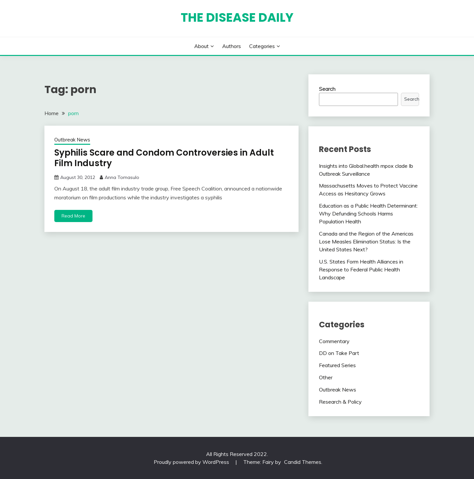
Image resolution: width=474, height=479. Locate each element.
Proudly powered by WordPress (192, 462)
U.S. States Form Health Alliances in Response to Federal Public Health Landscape (361, 269)
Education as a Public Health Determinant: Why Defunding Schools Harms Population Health (368, 213)
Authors (231, 46)
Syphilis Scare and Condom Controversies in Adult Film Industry (164, 158)
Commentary (334, 341)
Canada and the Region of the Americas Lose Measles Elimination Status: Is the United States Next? (366, 241)
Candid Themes (302, 462)
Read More (73, 216)
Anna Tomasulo (122, 177)
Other (325, 377)
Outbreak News (72, 140)
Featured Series (337, 365)
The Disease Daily (237, 17)
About (201, 46)
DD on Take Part (339, 353)
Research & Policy (340, 401)
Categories (262, 46)
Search (327, 89)
